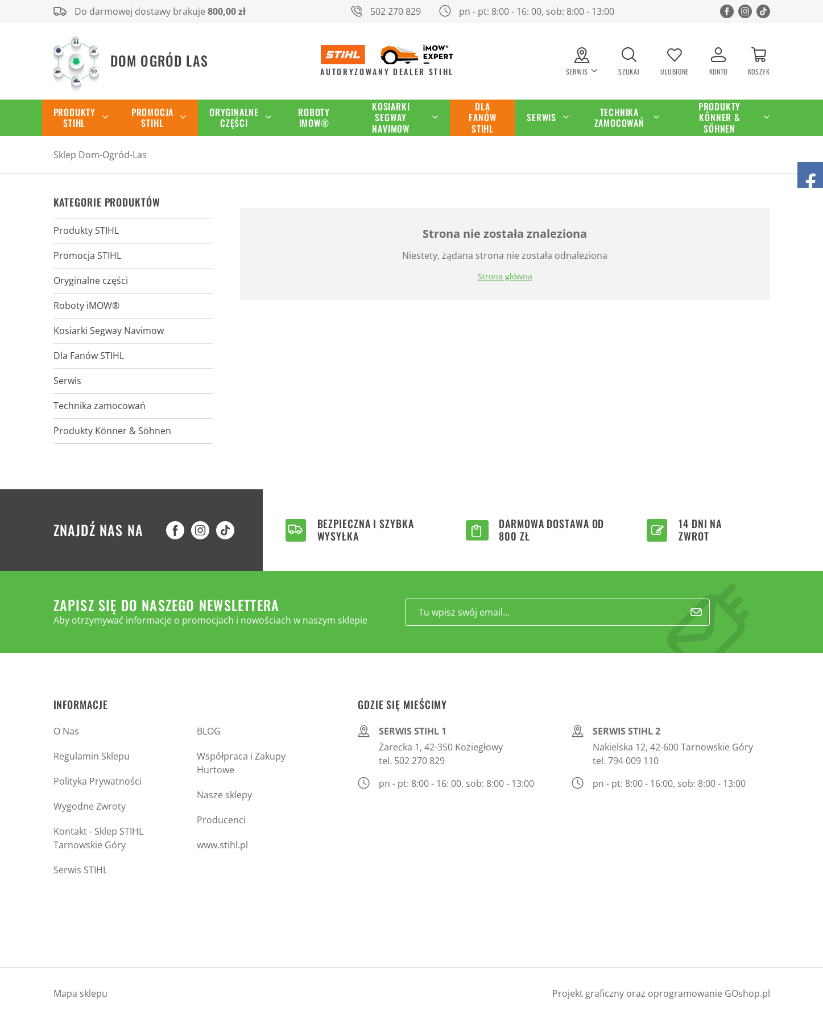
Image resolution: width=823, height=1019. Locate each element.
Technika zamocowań (619, 117)
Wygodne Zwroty (89, 806)
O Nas (66, 731)
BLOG (209, 731)
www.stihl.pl (222, 845)
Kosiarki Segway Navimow (391, 117)
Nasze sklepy (224, 795)
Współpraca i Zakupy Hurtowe (241, 763)
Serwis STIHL (80, 870)
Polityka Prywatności (97, 781)
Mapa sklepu (80, 993)
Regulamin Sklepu (91, 756)
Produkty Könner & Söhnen (719, 117)
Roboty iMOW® (314, 117)
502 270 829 (395, 11)
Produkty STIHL (74, 117)
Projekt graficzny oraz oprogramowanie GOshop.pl (661, 993)
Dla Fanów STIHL (482, 117)
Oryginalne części (234, 117)
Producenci (221, 820)
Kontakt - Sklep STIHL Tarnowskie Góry (98, 838)
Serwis (541, 117)
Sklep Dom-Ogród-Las (100, 154)
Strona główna (505, 276)
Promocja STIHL (152, 117)
